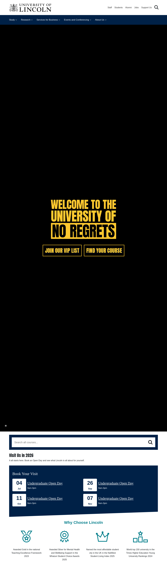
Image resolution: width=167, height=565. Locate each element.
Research (25, 20)
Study (12, 20)
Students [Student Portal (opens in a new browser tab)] (118, 7)
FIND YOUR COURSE (104, 250)
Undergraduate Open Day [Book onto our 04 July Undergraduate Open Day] (45, 483)
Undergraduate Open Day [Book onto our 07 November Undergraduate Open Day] (116, 498)
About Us (99, 20)
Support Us (146, 7)
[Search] (150, 442)
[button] (156, 7)
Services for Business (47, 20)
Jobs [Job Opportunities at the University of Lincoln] (136, 7)
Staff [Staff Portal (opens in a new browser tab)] (110, 7)
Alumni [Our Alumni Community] (128, 7)
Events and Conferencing (76, 20)
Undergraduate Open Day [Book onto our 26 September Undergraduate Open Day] (116, 483)
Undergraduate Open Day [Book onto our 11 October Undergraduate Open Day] (45, 498)
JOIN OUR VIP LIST (62, 250)
